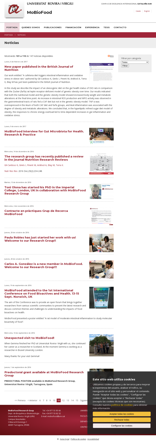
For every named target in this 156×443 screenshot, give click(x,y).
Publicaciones (53, 27)
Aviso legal (64, 439)
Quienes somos (30, 27)
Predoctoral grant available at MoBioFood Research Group (44, 374)
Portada (12, 27)
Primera (21, 400)
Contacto (120, 27)
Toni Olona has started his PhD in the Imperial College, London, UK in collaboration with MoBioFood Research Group (45, 190)
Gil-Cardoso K (11, 165)
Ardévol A (42, 165)
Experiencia (92, 27)
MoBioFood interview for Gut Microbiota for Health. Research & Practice (44, 133)
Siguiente (85, 400)
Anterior (33, 400)
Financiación (73, 27)
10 (54, 400)
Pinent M (31, 165)
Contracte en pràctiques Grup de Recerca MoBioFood (36, 212)
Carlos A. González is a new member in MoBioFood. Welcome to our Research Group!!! (43, 265)
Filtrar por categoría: (131, 58)
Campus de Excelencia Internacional (126, 4)
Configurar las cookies (121, 425)
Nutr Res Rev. (11, 171)
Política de (78, 439)
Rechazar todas (121, 420)
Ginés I (22, 165)
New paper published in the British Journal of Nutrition (38, 68)
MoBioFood (39, 12)
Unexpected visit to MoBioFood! (29, 338)
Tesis (106, 27)
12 (63, 400)
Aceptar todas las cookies (122, 414)
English (147, 11)
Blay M (51, 165)
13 (68, 400)
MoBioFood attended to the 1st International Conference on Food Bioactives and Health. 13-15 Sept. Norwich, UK (41, 293)
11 (58, 400)
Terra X (59, 165)
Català (138, 11)
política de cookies (122, 404)
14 (72, 400)
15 (77, 400)
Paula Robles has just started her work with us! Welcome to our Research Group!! (40, 239)
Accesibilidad (93, 439)
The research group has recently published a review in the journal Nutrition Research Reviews (43, 158)
